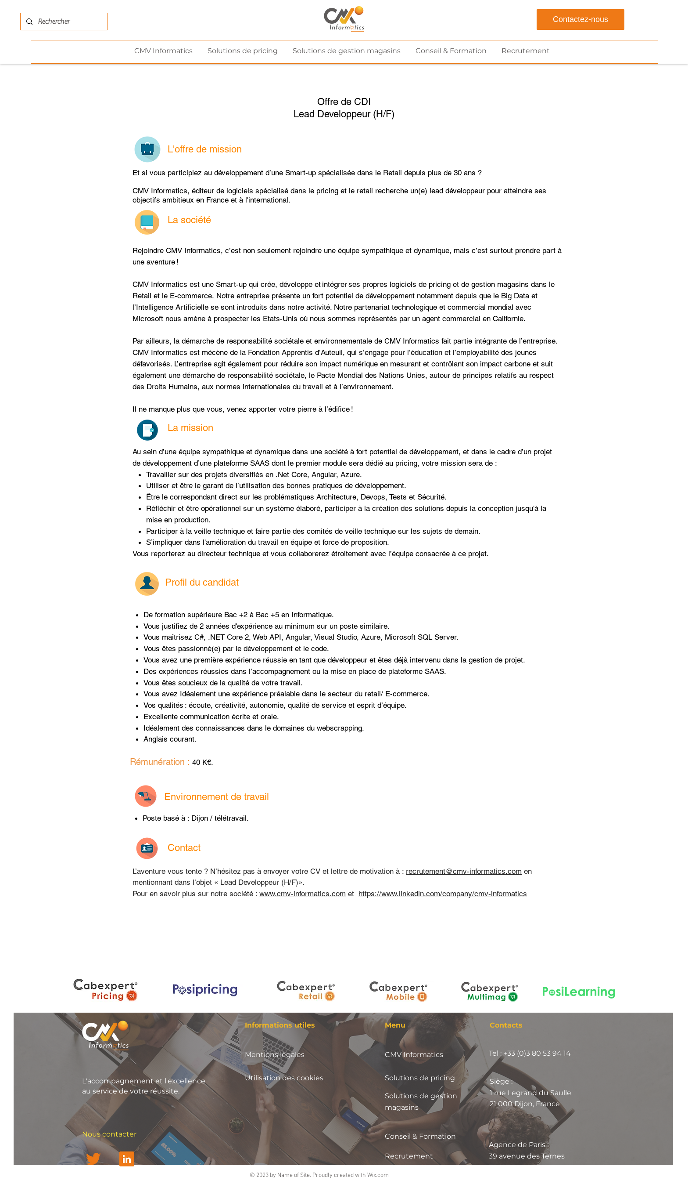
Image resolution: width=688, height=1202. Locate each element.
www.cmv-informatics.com (302, 893)
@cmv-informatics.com (483, 871)
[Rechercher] (63, 21)
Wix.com (378, 1175)
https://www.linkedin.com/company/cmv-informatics (442, 893)
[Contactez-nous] (580, 19)
